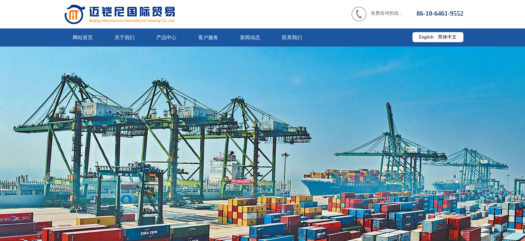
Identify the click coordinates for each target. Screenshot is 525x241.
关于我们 (125, 37)
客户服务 (208, 37)
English (426, 36)
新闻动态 (250, 37)
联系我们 (292, 37)
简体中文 (447, 36)
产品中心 (166, 37)
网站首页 (83, 37)
